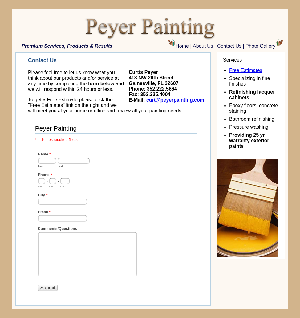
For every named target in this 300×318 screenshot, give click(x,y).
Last (60, 166)
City (43, 196)
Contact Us (229, 46)
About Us (203, 46)
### (40, 186)
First (40, 166)
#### (63, 186)
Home (182, 46)
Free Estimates (245, 70)
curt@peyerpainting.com (175, 100)
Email (44, 212)
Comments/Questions (57, 229)
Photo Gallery (260, 46)
